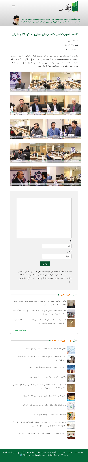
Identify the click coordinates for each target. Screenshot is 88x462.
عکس (70, 40)
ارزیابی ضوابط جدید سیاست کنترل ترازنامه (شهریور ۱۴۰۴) (46, 348)
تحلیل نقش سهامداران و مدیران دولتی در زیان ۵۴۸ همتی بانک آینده (42, 395)
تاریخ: (71, 45)
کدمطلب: (72, 49)
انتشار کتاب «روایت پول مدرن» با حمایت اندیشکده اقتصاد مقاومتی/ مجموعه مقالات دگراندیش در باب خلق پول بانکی (39, 424)
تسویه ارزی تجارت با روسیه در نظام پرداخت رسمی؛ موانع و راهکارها (42, 433)
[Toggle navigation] (13, 6)
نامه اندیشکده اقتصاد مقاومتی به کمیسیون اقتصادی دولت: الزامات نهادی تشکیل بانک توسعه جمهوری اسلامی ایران (39, 321)
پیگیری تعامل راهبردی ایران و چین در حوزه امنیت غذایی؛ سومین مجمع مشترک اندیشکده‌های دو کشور (39, 303)
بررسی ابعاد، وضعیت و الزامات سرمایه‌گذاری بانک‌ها (48, 367)
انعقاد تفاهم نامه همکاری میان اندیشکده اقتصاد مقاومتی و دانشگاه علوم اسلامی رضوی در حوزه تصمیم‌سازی (39, 312)
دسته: (73, 40)
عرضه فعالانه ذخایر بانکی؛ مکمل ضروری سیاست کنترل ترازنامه (44, 405)
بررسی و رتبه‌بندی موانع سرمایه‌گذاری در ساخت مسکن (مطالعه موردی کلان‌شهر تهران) (39, 358)
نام (70, 241)
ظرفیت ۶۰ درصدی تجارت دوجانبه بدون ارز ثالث (49, 414)
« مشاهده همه (19, 330)
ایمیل (69, 251)
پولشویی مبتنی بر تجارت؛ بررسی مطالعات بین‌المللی (48, 376)
